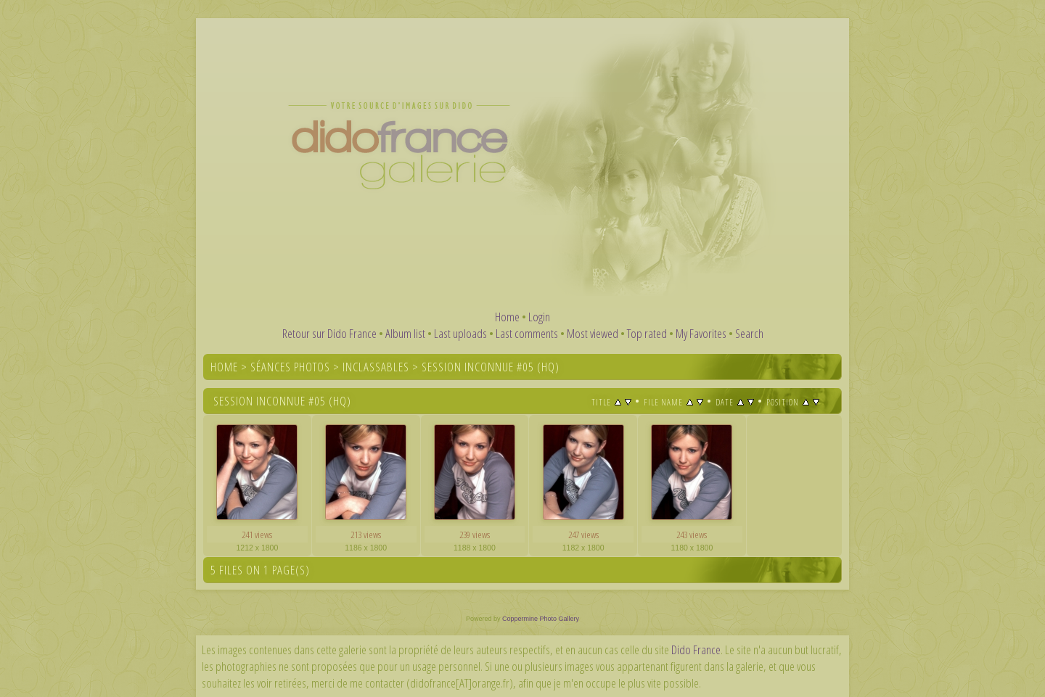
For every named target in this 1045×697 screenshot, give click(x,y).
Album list (405, 333)
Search (749, 333)
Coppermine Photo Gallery (540, 618)
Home (507, 316)
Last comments (527, 333)
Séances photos (290, 366)
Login (539, 316)
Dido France (696, 649)
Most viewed (592, 333)
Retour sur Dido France (329, 333)
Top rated (647, 333)
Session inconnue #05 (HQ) (491, 366)
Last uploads (460, 333)
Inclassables (376, 366)
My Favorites (701, 333)
